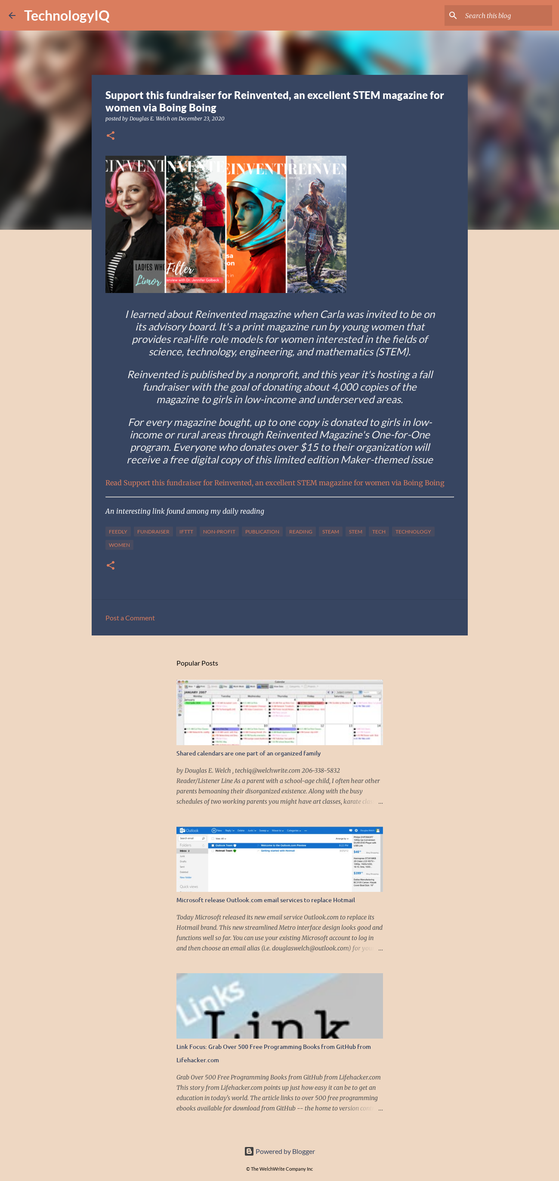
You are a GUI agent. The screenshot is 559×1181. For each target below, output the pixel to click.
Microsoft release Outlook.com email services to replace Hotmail (265, 900)
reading (300, 531)
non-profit (219, 531)
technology (413, 531)
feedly (118, 531)
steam (330, 531)
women (119, 545)
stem (355, 531)
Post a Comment (130, 618)
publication (262, 531)
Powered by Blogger (279, 1151)
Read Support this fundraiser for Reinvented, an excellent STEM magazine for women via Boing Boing (275, 482)
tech (379, 531)
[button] (110, 136)
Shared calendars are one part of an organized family (248, 753)
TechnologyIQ (67, 15)
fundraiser (153, 531)
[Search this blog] (507, 15)
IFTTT (186, 531)
